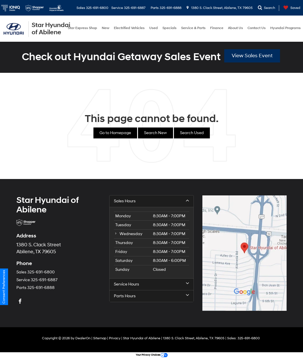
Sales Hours (151, 200)
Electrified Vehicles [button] (129, 28)
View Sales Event (252, 55)
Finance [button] (216, 28)
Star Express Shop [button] (82, 28)
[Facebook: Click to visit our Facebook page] (20, 301)
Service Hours (151, 284)
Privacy (114, 338)
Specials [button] (169, 28)
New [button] (105, 28)
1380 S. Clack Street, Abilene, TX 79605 (220, 8)
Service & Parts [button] (193, 28)
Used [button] (153, 28)
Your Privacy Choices (152, 355)
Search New (155, 132)
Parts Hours (151, 295)
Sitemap (99, 338)
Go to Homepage (115, 132)
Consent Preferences (4, 287)
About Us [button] (235, 28)
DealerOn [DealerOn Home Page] (83, 338)
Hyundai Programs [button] (285, 28)
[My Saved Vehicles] (290, 7)
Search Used (192, 132)
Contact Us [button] (257, 28)
